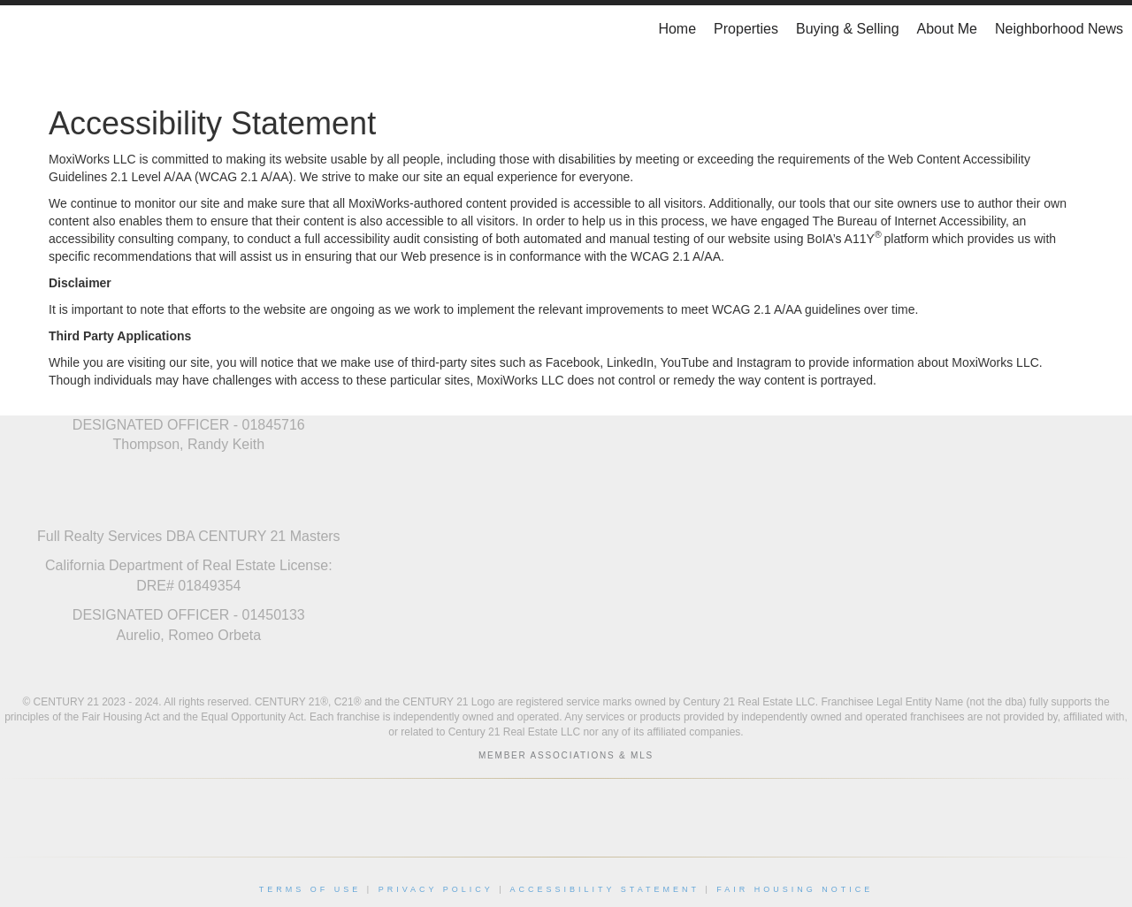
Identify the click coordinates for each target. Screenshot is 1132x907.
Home (677, 28)
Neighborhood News (1059, 28)
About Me (947, 28)
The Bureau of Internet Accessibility (909, 221)
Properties (746, 28)
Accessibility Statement (605, 889)
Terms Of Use (310, 889)
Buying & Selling (847, 28)
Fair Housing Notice (794, 889)
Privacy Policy (436, 889)
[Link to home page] (22, 29)
